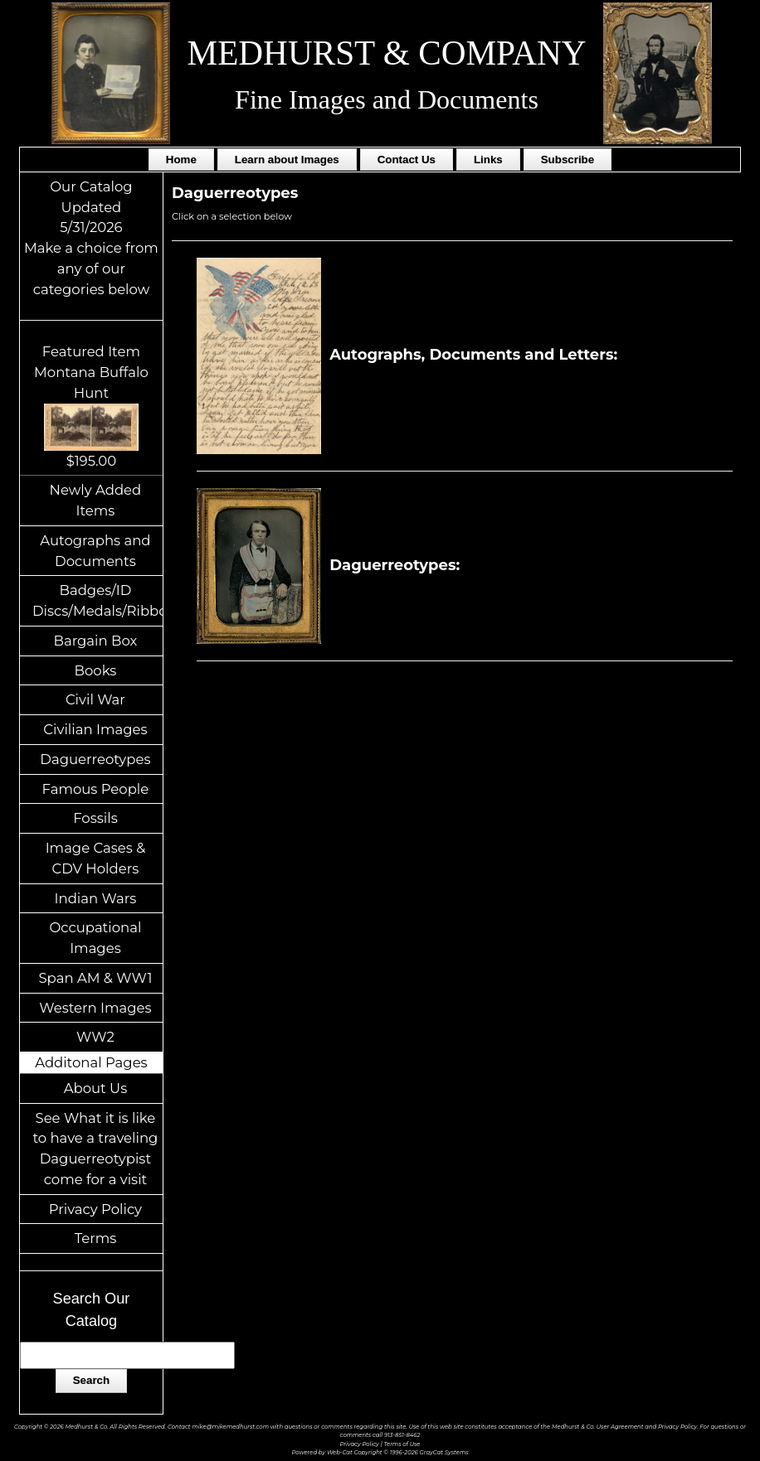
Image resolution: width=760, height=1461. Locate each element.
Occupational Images (95, 937)
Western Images (95, 1007)
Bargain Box (95, 640)
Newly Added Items (96, 500)
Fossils (95, 818)
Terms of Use (401, 1444)
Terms (96, 1238)
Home (181, 159)
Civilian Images (95, 729)
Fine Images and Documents (386, 99)
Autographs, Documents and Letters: (409, 355)
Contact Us (407, 159)
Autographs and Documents (95, 550)
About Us (96, 1088)
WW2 (95, 1036)
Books (96, 670)
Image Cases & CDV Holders (96, 858)
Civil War (95, 699)
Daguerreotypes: (330, 565)
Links (488, 159)
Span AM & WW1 (95, 978)
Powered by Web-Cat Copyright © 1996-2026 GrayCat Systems (379, 1452)
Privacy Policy (95, 1209)
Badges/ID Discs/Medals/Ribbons (97, 600)
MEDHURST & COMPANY (387, 53)
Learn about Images (287, 159)
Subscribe (567, 159)
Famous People (95, 789)
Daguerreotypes (95, 759)
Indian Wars (96, 898)
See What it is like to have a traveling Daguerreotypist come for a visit (95, 1149)
